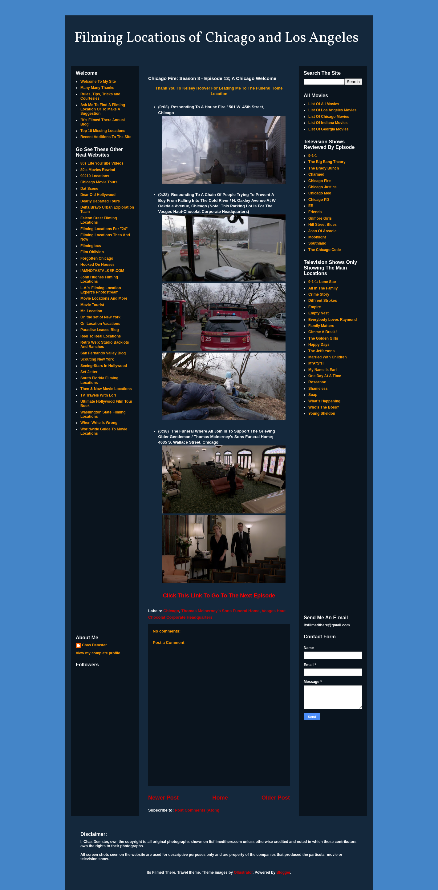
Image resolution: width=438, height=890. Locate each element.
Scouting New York (97, 359)
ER (311, 206)
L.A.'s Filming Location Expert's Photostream (100, 290)
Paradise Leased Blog (99, 330)
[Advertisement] (105, 536)
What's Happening (324, 401)
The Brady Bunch (323, 168)
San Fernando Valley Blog (103, 353)
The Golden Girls (323, 338)
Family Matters (321, 326)
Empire (314, 307)
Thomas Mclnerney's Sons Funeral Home (220, 611)
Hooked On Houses (97, 264)
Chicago (171, 611)
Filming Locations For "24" (104, 229)
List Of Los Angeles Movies (332, 110)
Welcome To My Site (98, 81)
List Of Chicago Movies (328, 116)
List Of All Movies (323, 104)
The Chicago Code (324, 250)
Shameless (318, 388)
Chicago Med (319, 193)
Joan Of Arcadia (322, 231)
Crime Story (318, 294)
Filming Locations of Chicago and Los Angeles (216, 38)
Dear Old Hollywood (98, 195)
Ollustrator (243, 872)
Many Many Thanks (97, 88)
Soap (312, 395)
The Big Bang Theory (327, 162)
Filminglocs (90, 246)
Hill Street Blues (322, 224)
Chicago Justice (322, 187)
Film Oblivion (92, 252)
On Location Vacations (100, 323)
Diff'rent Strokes (322, 300)
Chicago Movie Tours (98, 182)
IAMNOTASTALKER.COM (102, 271)
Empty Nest (318, 313)
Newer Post (163, 798)
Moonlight (317, 237)
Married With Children (327, 357)
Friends (315, 212)
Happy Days (319, 344)
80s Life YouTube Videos (102, 163)
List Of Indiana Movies (327, 123)
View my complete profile (98, 653)
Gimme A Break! (322, 332)
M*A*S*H (315, 363)
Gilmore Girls (320, 218)
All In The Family (323, 288)
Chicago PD (318, 200)
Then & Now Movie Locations (106, 389)
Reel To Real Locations (100, 336)
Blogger (283, 872)
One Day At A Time (324, 376)
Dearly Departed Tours (100, 201)
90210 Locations (94, 176)
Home (220, 798)
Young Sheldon (321, 413)
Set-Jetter (88, 372)
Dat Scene (89, 188)
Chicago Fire (319, 181)
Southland (317, 243)
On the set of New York (100, 317)
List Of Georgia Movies (328, 129)
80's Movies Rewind (97, 170)
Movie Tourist (92, 305)
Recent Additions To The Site (105, 137)
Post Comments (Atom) (197, 810)
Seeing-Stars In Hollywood (103, 366)
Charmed (316, 174)
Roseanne (317, 382)
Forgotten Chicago (96, 258)
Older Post (276, 798)
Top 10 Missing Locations (102, 131)
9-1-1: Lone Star (322, 282)
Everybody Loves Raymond (332, 319)
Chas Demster (94, 645)
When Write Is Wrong (98, 423)
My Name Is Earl (322, 370)
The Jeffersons (321, 351)
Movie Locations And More (103, 298)
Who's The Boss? (323, 407)
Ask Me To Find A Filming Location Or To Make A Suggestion (102, 109)
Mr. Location (91, 311)
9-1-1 (312, 156)
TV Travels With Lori (98, 395)
